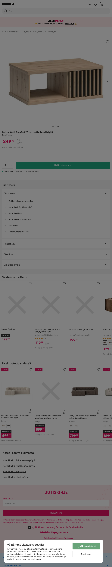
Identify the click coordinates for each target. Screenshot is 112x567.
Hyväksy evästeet (86, 546)
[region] (53, 551)
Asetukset (86, 554)
